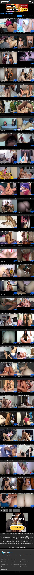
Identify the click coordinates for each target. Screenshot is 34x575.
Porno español (4, 566)
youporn (31, 81)
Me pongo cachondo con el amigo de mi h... (8, 166)
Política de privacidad (20, 555)
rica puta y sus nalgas (5, 329)
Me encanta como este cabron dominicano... (6, 133)
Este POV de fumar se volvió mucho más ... (25, 149)
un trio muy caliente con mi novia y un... (25, 18)
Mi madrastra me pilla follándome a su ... (8, 362)
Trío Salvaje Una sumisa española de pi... (25, 165)
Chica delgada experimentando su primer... (7, 67)
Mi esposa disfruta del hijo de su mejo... (8, 84)
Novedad (25, 15)
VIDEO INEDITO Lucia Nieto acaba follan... (8, 477)
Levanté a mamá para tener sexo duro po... (25, 346)
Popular (19, 15)
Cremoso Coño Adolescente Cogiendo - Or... (8, 248)
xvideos (14, 32)
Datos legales (4, 555)
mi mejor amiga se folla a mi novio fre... (25, 67)
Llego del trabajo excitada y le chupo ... (8, 149)
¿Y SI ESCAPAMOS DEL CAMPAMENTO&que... (5, 444)
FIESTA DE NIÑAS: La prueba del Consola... (25, 313)
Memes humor (14, 559)
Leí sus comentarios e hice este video (25, 182)
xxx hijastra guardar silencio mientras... (8, 460)
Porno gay (13, 561)
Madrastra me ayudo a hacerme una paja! (8, 231)
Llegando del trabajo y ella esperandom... (25, 493)
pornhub (31, 65)
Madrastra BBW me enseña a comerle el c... (8, 35)
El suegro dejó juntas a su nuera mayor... (8, 100)
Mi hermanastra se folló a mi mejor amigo (25, 34)
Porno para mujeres (15, 564)
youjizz (15, 228)
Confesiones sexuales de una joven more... (8, 411)
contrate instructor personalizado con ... (25, 231)
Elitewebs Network (5, 559)
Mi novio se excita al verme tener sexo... (25, 133)
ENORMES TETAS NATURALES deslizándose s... (6, 280)
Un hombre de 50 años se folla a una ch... (25, 378)
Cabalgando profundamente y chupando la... (8, 313)
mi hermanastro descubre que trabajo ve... (8, 346)
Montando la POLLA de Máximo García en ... (8, 182)
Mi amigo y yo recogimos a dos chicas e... (25, 51)
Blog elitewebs (4, 569)
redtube (31, 32)
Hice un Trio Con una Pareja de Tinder (25, 264)
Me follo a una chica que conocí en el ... (25, 247)
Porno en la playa (14, 566)
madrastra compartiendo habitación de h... (25, 84)
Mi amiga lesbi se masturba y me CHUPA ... (25, 100)
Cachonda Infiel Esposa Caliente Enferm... (24, 411)
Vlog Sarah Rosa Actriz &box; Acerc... (24, 329)
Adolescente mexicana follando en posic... (24, 477)
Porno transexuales (24, 561)
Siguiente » (16, 510)
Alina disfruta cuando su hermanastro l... (8, 198)
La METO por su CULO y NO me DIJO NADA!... (24, 215)
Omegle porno (23, 559)
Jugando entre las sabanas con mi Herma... (24, 280)
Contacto (28, 555)
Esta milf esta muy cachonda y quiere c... (25, 428)
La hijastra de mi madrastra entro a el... (8, 18)
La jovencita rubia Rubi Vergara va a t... (8, 264)
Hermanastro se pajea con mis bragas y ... (8, 493)
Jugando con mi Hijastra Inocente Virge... (8, 428)
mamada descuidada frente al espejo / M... (25, 461)
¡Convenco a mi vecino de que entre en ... (8, 51)
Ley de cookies (11, 555)
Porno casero (23, 564)
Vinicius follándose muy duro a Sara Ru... (8, 215)
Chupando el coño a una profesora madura (7, 395)
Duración (31, 15)
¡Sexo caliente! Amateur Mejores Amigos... (24, 395)
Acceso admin (17, 571)
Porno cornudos (23, 566)
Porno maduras (4, 561)
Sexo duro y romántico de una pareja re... (8, 378)
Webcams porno (4, 564)
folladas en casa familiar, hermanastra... (8, 116)
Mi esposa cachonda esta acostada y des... (25, 117)
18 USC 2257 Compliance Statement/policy (17, 547)
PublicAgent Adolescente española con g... (25, 199)
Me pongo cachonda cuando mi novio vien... (25, 362)
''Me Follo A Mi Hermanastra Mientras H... (25, 444)
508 (10, 510)
